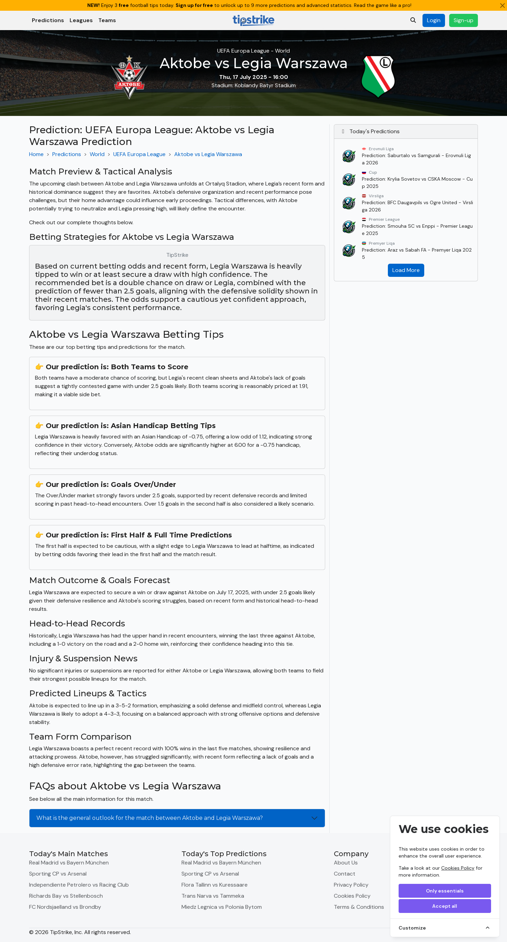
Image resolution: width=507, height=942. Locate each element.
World (97, 154)
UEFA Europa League (139, 154)
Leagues (81, 20)
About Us (346, 862)
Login (434, 20)
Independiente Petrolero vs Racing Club (79, 884)
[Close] (502, 5)
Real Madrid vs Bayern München (69, 862)
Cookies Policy (457, 868)
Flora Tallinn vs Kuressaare (214, 884)
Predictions (48, 20)
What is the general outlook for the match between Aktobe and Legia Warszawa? (149, 818)
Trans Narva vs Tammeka (212, 895)
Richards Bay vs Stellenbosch (66, 895)
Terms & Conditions (359, 907)
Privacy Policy (351, 884)
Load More (406, 270)
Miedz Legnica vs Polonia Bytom (221, 907)
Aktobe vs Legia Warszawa (208, 154)
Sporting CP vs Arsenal (58, 873)
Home (36, 154)
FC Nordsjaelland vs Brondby (65, 907)
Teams (107, 20)
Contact (344, 873)
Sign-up (463, 20)
